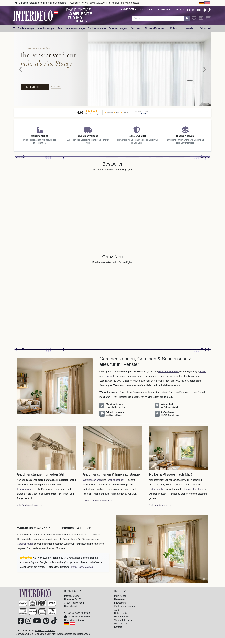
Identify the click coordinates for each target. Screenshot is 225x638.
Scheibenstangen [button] (118, 28)
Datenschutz (120, 613)
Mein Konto (120, 596)
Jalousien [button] (189, 28)
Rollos (202, 371)
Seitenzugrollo (156, 489)
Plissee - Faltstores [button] (154, 28)
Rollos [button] (173, 28)
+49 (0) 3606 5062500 (93, 3)
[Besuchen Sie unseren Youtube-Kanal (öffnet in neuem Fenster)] (198, 10)
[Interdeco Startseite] (33, 15)
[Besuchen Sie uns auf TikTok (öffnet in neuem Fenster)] (209, 10)
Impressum (120, 603)
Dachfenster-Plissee (193, 489)
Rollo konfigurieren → (160, 505)
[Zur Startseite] (35, 593)
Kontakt (118, 627)
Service (179, 9)
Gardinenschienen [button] (97, 28)
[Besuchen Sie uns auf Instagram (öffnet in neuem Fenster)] (193, 10)
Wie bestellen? (121, 623)
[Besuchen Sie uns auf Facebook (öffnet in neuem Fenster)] (189, 10)
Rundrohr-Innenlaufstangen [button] (72, 28)
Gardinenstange (25, 544)
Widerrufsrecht (121, 616)
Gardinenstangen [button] (26, 28)
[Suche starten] (187, 18)
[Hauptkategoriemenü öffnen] (14, 28)
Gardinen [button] (135, 28)
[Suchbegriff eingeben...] (158, 18)
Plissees (108, 376)
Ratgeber (164, 9)
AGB (116, 609)
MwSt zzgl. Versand (45, 630)
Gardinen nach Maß (168, 371)
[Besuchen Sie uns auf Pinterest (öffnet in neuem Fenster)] (204, 10)
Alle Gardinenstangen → (29, 505)
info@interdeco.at (130, 3)
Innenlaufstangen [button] (46, 28)
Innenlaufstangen (116, 480)
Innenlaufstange (25, 489)
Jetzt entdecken (34, 87)
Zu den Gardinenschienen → (97, 500)
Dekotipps (147, 9)
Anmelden (128, 9)
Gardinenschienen (92, 480)
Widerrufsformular (123, 620)
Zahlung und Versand (125, 606)
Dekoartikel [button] (205, 28)
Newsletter (119, 599)
